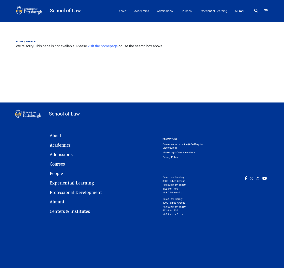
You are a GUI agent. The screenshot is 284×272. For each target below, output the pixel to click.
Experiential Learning (213, 11)
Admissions (165, 11)
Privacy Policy (170, 157)
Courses (186, 11)
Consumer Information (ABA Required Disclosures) (183, 146)
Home (19, 41)
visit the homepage (103, 46)
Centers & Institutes (70, 211)
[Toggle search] (257, 11)
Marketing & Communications (179, 152)
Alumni (239, 11)
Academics (141, 11)
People (31, 41)
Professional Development (76, 192)
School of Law (65, 10)
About (122, 11)
